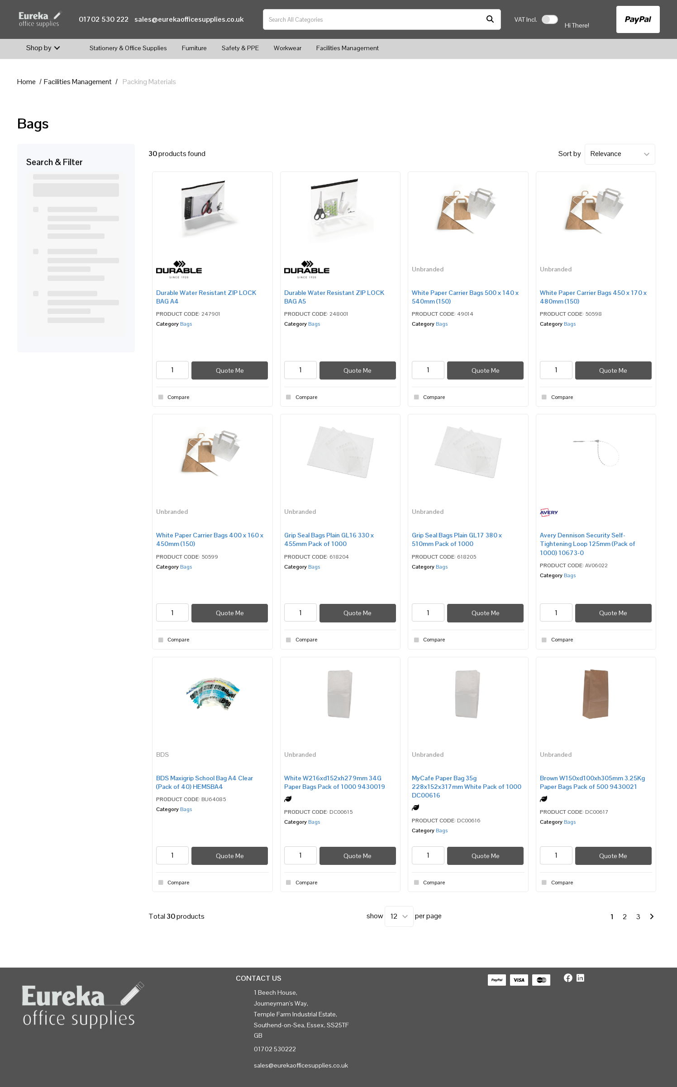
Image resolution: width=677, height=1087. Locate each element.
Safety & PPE (240, 48)
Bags (186, 324)
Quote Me (230, 370)
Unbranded (427, 269)
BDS (162, 754)
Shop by (39, 47)
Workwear (287, 48)
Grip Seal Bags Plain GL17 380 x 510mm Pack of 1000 (457, 539)
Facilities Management (347, 48)
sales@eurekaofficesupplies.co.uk (188, 19)
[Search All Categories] (382, 19)
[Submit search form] (490, 19)
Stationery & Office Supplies (128, 48)
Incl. (526, 19)
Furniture (194, 48)
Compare (172, 397)
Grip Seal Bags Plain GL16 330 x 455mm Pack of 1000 (329, 539)
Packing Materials (149, 81)
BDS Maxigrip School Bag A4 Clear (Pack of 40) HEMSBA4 (204, 782)
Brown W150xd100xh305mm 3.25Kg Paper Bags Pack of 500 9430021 (592, 782)
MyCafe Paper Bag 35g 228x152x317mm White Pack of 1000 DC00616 (466, 786)
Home (26, 81)
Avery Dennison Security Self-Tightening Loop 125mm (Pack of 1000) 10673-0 (587, 543)
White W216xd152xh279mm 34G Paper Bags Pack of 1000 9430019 (334, 782)
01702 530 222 (104, 19)
